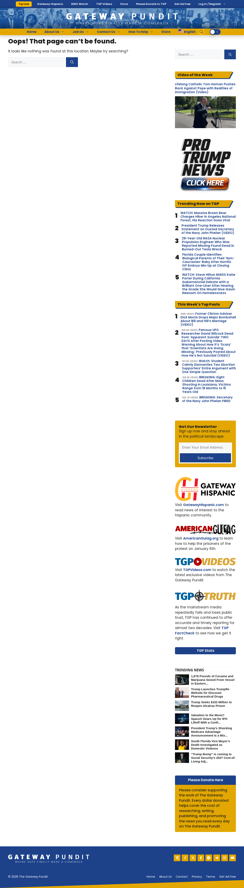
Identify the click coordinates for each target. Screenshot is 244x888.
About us (165, 877)
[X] (193, 857)
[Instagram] (224, 857)
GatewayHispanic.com (203, 504)
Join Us (82, 32)
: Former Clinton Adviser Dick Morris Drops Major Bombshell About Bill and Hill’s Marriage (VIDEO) (208, 319)
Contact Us (110, 32)
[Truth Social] (177, 857)
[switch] (215, 32)
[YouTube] (232, 857)
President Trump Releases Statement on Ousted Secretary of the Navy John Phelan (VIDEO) (207, 229)
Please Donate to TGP (151, 4)
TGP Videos (104, 4)
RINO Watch (79, 4)
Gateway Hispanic (50, 4)
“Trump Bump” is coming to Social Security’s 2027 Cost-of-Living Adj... (213, 757)
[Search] (72, 62)
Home (31, 32)
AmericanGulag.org (200, 538)
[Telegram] (216, 857)
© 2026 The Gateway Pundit (28, 877)
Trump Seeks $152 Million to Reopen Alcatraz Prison (211, 703)
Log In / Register (210, 4)
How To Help (142, 32)
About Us (56, 32)
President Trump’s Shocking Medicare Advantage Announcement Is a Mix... (211, 731)
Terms (210, 877)
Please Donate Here (205, 780)
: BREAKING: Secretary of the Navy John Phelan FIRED (207, 399)
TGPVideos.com (197, 569)
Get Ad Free (182, 4)
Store (124, 4)
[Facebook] (201, 857)
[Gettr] (185, 857)
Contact (182, 877)
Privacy (197, 877)
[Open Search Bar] (201, 32)
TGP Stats (205, 650)
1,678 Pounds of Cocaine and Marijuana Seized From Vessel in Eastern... (212, 679)
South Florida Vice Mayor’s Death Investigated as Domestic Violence (210, 744)
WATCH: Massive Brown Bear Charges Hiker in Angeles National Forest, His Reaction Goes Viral (208, 216)
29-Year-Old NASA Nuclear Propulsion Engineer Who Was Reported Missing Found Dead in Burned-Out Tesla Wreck (208, 244)
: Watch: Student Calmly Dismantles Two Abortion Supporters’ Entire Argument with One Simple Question (209, 366)
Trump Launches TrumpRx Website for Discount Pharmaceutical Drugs (210, 692)
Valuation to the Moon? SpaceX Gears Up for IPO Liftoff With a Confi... (209, 718)
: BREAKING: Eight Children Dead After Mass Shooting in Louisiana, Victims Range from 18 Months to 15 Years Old (206, 384)
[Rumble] (208, 857)
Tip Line (23, 4)
